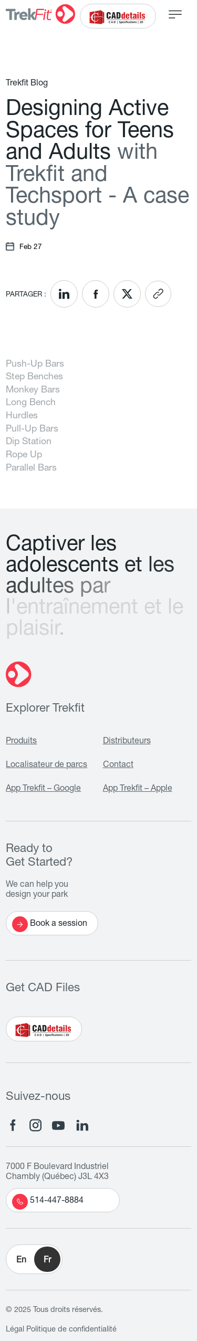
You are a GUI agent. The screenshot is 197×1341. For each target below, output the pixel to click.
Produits (21, 741)
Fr (47, 1261)
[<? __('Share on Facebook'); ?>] (95, 294)
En (21, 1261)
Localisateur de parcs (46, 765)
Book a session (49, 924)
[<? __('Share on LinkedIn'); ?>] (64, 294)
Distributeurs (127, 741)
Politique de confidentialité (71, 1330)
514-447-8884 (48, 1202)
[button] (34, 1259)
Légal (15, 1330)
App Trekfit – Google (43, 789)
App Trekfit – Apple (137, 789)
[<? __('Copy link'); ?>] (158, 294)
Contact (118, 765)
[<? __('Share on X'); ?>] (127, 294)
